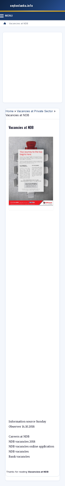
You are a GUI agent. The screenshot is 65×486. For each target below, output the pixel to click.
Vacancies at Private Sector (35, 111)
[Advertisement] (32, 67)
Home (10, 111)
